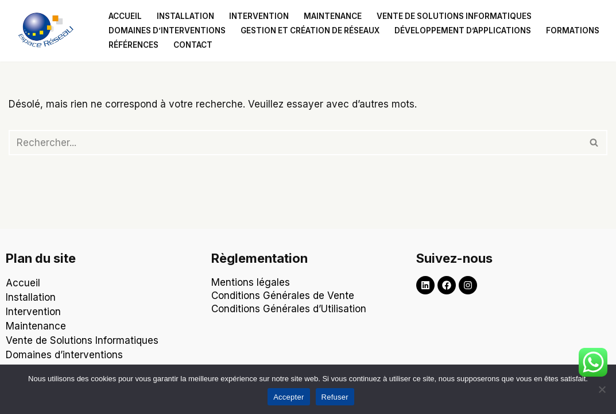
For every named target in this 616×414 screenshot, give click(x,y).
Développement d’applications (462, 30)
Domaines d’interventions (167, 30)
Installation (185, 16)
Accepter (288, 397)
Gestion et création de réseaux (310, 30)
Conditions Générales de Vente (282, 295)
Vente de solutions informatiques (454, 16)
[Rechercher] (295, 142)
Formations (572, 30)
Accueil (125, 16)
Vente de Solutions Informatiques (82, 340)
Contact (192, 44)
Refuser (334, 397)
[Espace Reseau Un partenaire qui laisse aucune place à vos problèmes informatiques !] (49, 30)
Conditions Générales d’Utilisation (290, 309)
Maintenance (333, 16)
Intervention (259, 16)
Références (133, 44)
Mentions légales (250, 282)
